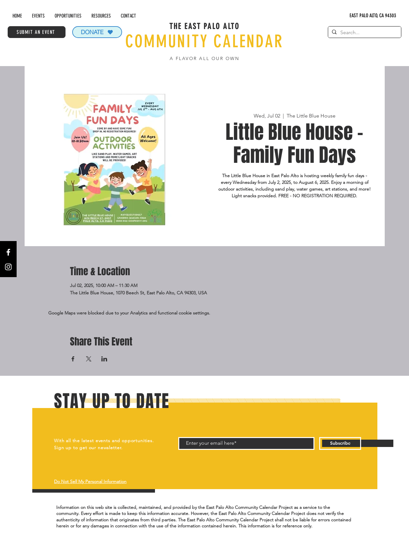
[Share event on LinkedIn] (104, 358)
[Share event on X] (89, 358)
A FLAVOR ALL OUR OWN (204, 58)
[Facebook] (8, 252)
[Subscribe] (340, 443)
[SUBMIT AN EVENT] (37, 32)
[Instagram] (8, 266)
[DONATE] (97, 32)
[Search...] (364, 32)
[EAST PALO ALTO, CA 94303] (373, 16)
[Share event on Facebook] (73, 358)
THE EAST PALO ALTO (204, 26)
